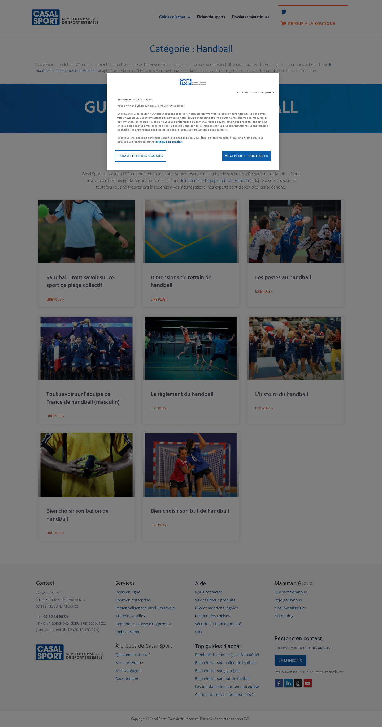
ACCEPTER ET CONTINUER (246, 155)
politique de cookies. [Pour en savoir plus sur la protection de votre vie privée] (169, 141)
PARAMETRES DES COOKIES (140, 155)
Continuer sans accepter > (255, 92)
